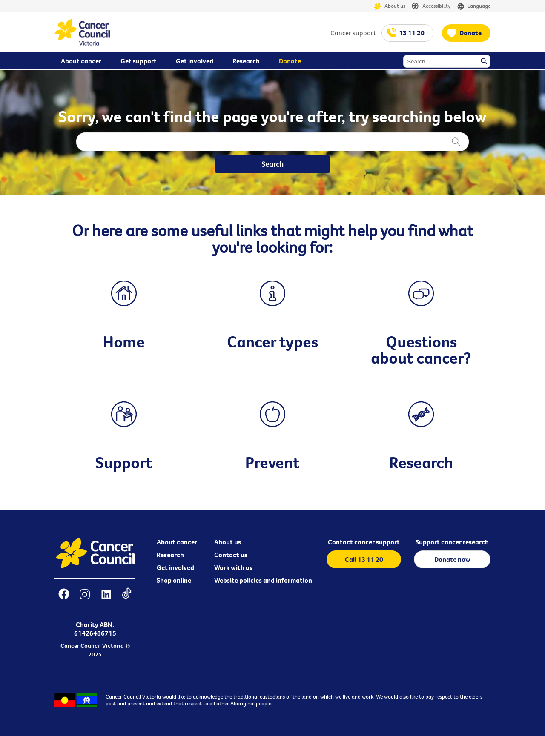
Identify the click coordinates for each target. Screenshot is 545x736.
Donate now (452, 559)
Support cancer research (452, 542)
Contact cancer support (364, 542)
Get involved (175, 567)
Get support (138, 61)
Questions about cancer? (421, 349)
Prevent (272, 462)
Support (123, 462)
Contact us (230, 554)
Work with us (233, 567)
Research (421, 462)
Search (484, 62)
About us (389, 6)
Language (473, 6)
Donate (470, 33)
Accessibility (431, 6)
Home (124, 341)
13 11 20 (412, 33)
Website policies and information (263, 580)
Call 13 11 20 (364, 559)
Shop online (174, 580)
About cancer (177, 542)
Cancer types (272, 341)
